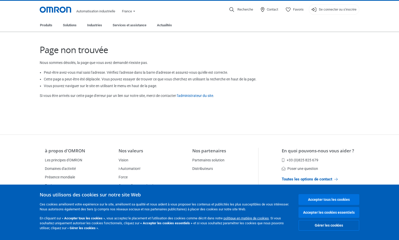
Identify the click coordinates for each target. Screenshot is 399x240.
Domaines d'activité (60, 169)
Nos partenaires (209, 151)
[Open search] (241, 9)
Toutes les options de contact (310, 179)
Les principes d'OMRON (63, 160)
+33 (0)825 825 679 (300, 160)
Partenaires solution (208, 160)
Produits (46, 25)
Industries (94, 25)
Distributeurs (202, 169)
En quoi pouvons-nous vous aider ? (318, 151)
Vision (123, 160)
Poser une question (300, 169)
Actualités (164, 25)
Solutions (70, 25)
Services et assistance (129, 25)
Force (123, 177)
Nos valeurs (131, 151)
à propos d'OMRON (65, 151)
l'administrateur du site (195, 96)
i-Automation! (129, 169)
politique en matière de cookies (246, 218)
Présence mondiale (60, 177)
